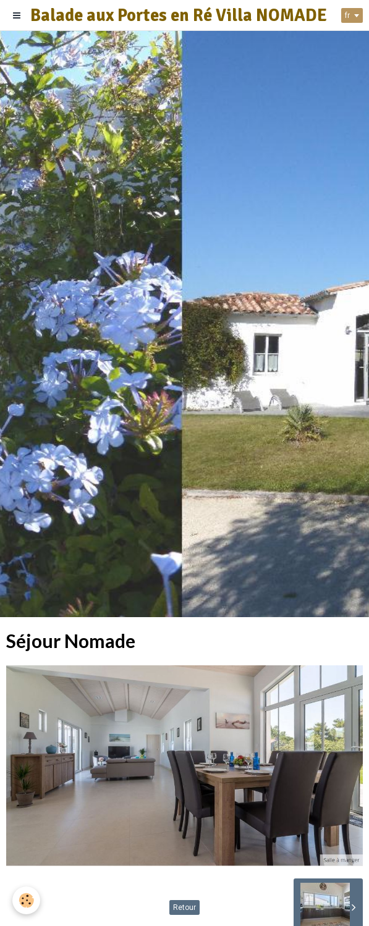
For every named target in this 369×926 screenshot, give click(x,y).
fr (347, 15)
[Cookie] (26, 900)
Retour (184, 907)
